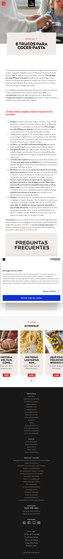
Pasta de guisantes (31, 433)
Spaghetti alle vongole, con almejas (31, 466)
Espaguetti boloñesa (31, 476)
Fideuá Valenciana (31, 463)
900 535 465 (31, 508)
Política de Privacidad (31, 534)
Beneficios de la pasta (31, 481)
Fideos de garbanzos (31, 430)
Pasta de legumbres (31, 417)
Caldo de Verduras (31, 492)
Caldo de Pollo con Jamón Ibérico (31, 500)
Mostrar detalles (49, 291)
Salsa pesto (31, 447)
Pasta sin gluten (31, 415)
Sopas (31, 423)
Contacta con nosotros (31, 511)
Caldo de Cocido (31, 489)
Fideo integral (31, 404)
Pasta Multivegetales (31, 399)
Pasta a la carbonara (32, 479)
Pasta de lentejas (31, 425)
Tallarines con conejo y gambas (31, 471)
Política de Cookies (31, 540)
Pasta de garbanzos (31, 428)
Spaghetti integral (31, 401)
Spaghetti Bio (31, 407)
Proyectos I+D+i (31, 546)
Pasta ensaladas (31, 412)
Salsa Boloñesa (31, 441)
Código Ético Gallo (31, 543)
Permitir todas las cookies (31, 298)
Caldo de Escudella (31, 497)
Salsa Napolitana (31, 452)
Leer (9, 375)
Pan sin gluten (31, 484)
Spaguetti (31, 420)
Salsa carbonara (31, 444)
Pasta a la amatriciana (31, 468)
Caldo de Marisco (31, 495)
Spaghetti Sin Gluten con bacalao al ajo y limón (31, 460)
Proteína (31, 396)
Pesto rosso (31, 449)
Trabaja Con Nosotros (31, 514)
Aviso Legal (31, 531)
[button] (59, 3)
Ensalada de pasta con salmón (31, 473)
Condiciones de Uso (31, 537)
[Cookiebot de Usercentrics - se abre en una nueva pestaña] (50, 259)
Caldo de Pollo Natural (32, 487)
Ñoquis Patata (31, 409)
